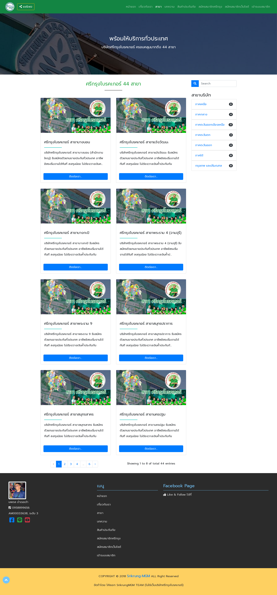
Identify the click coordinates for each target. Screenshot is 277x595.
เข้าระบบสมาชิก (261, 7)
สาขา (158, 7)
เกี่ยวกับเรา (145, 7)
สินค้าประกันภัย (186, 7)
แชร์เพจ (25, 7)
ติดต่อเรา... (75, 176)
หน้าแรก (131, 6)
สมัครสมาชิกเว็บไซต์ (237, 7)
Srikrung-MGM (138, 576)
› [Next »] (95, 464)
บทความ (169, 7)
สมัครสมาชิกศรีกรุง (210, 7)
